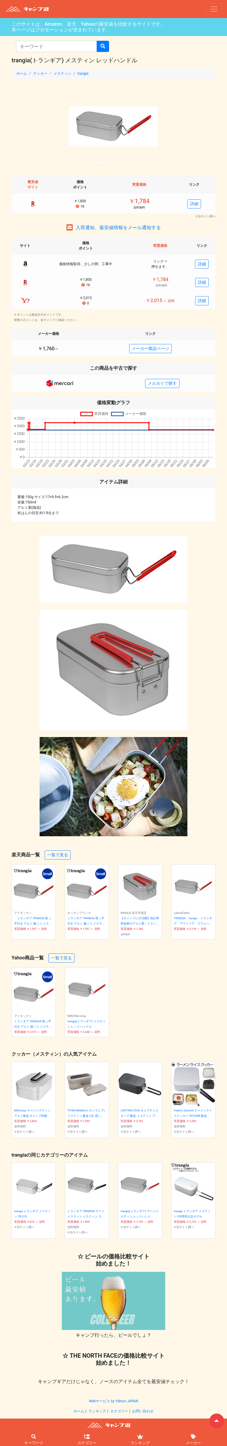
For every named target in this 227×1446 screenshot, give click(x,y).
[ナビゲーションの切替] (214, 9)
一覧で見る (57, 854)
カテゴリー (119, 1411)
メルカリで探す (162, 383)
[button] (27, 126)
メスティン (62, 73)
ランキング (97, 1411)
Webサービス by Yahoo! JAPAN (113, 1401)
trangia (82, 73)
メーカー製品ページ (150, 348)
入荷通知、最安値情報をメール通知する (118, 227)
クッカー (40, 73)
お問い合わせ (142, 1411)
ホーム (21, 73)
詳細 (194, 203)
